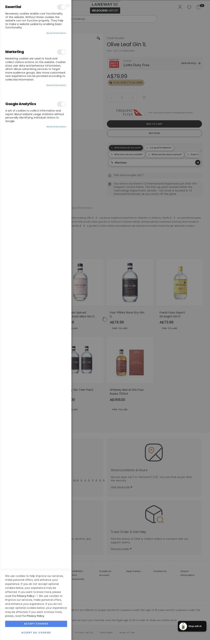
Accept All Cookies (36, 632)
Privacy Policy (25, 596)
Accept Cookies (36, 623)
